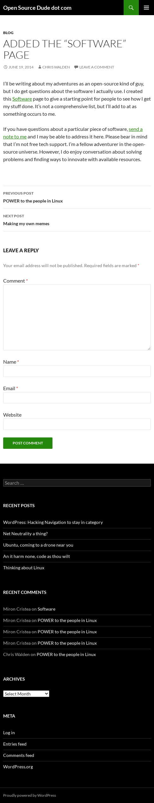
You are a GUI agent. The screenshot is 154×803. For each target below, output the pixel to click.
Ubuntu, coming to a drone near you (38, 545)
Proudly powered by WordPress (29, 795)
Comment (15, 281)
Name (11, 362)
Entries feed (15, 744)
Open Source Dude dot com (37, 7)
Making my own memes (77, 219)
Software (22, 99)
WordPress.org (18, 766)
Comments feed (18, 755)
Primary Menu (146, 7)
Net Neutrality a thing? (25, 533)
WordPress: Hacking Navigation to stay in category (53, 522)
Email (10, 388)
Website (12, 415)
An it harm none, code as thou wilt (36, 556)
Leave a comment (96, 67)
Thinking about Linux (23, 567)
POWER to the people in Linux (77, 196)
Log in (9, 732)
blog (8, 32)
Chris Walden (56, 67)
